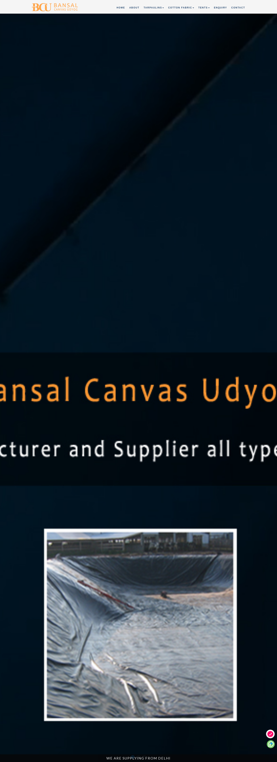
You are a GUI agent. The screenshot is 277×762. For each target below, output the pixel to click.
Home (121, 7)
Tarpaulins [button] (154, 7)
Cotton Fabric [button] (181, 7)
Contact (238, 7)
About (134, 7)
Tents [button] (204, 7)
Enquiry (220, 7)
